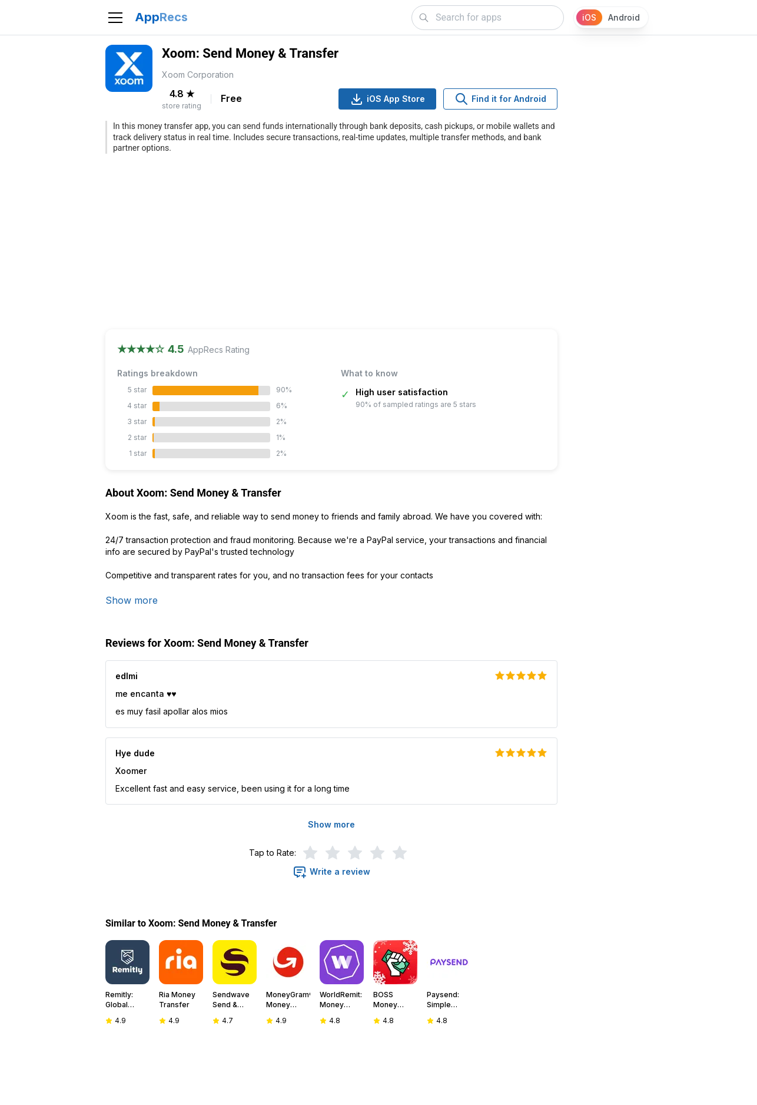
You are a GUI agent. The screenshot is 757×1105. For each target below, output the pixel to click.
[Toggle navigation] (115, 18)
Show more (131, 600)
